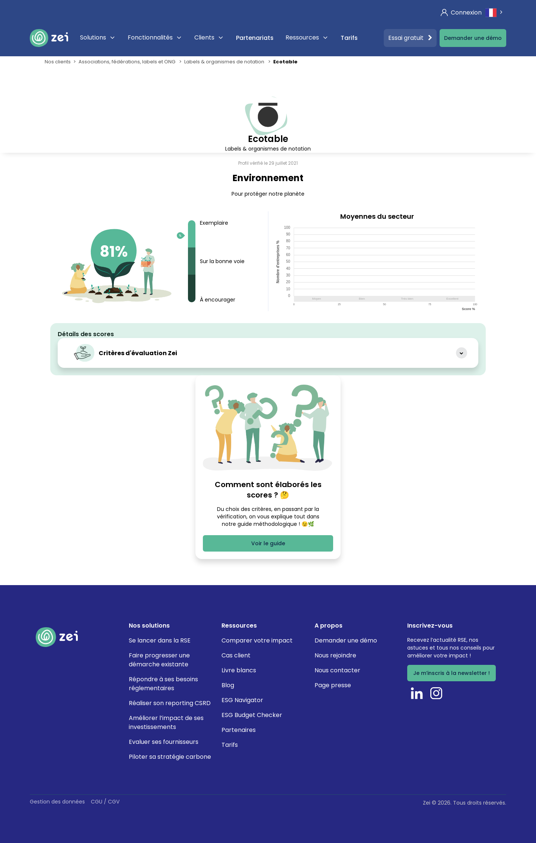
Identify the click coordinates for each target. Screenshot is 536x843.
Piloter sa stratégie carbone (170, 756)
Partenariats (255, 38)
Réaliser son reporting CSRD (170, 703)
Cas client (236, 655)
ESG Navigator (242, 700)
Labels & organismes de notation (224, 61)
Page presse (333, 685)
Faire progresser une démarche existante (159, 660)
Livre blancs (238, 670)
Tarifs (349, 38)
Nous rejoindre (335, 655)
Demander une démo (473, 38)
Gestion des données (57, 801)
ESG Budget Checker (251, 715)
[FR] (495, 12)
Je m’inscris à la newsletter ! (451, 673)
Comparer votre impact (257, 640)
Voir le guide (268, 543)
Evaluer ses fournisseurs (163, 742)
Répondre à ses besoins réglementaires (163, 683)
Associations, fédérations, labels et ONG (127, 61)
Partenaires (238, 730)
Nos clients (58, 61)
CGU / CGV (105, 801)
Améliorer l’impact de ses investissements (166, 722)
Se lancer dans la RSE (160, 640)
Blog (227, 685)
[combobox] (495, 12)
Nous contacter (337, 670)
